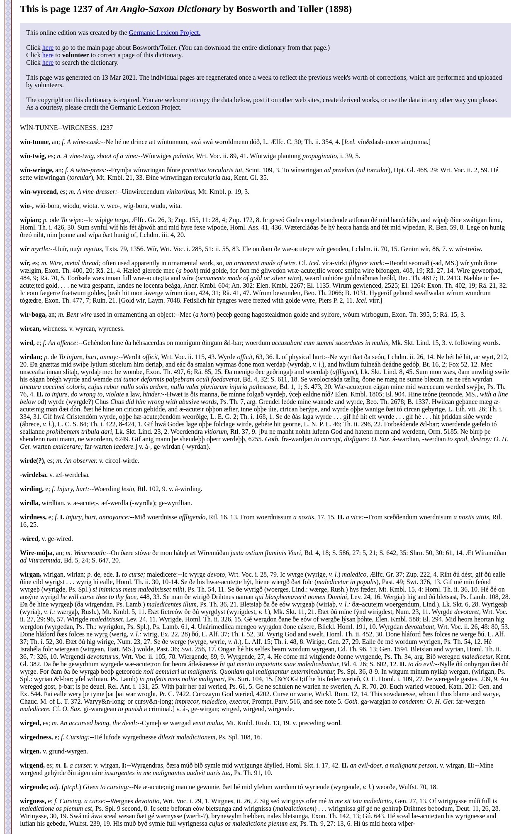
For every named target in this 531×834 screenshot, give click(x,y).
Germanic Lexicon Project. (164, 32)
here (48, 47)
